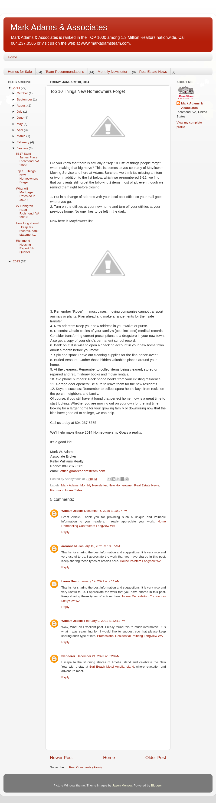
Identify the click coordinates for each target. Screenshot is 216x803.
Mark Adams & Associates (58, 27)
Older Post (155, 757)
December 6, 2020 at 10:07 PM (105, 510)
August (22, 105)
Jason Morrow (122, 785)
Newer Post (61, 757)
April (20, 130)
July (20, 111)
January (23, 148)
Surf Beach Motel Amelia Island (111, 666)
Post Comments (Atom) (85, 767)
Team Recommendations (65, 72)
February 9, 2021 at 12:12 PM (104, 620)
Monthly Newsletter (113, 72)
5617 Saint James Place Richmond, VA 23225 (27, 159)
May (20, 124)
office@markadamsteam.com (82, 471)
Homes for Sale (20, 72)
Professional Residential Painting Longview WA (130, 636)
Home (12, 57)
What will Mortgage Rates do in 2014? (25, 194)
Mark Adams (70, 485)
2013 (17, 261)
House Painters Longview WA (140, 561)
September (25, 99)
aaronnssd (69, 546)
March (21, 136)
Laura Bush (70, 581)
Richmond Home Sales (66, 490)
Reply (65, 532)
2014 (17, 88)
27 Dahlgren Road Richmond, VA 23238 (27, 211)
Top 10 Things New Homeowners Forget (27, 176)
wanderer (68, 656)
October (23, 93)
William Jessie (72, 510)
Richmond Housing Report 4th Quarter (25, 246)
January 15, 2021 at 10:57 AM (99, 546)
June (20, 117)
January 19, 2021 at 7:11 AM (100, 581)
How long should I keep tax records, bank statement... (27, 228)
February (23, 142)
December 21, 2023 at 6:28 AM (98, 656)
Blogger (156, 785)
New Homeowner (120, 485)
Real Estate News (153, 72)
